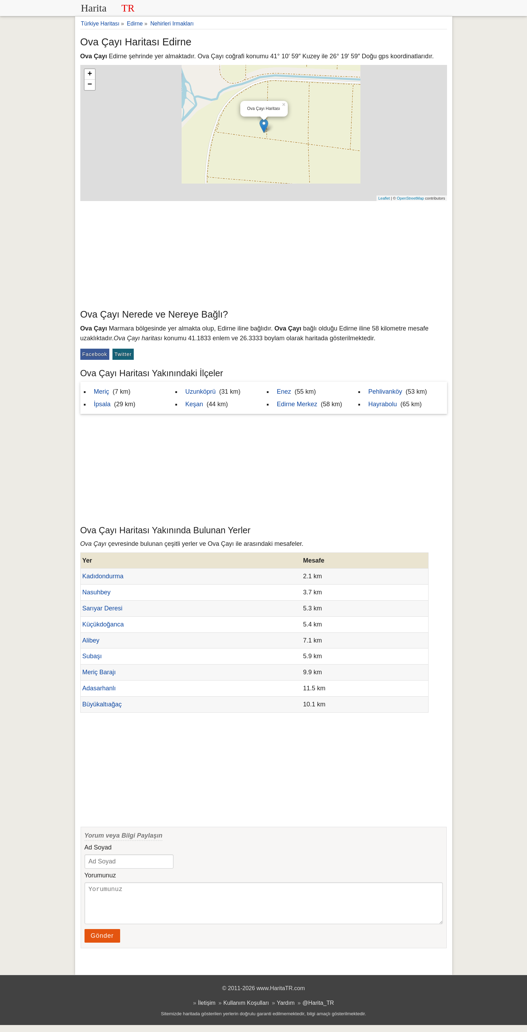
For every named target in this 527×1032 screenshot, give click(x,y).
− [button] (89, 85)
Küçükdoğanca (103, 624)
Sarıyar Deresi (102, 608)
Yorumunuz (100, 875)
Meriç (101, 391)
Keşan (194, 404)
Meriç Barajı (99, 672)
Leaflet (384, 198)
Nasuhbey (96, 592)
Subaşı (92, 656)
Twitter (123, 354)
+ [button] (89, 74)
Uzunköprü (200, 391)
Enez (284, 391)
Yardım (286, 1010)
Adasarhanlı (99, 688)
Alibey (91, 640)
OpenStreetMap (410, 198)
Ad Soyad (98, 847)
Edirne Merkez (297, 404)
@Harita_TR (318, 1010)
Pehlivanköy (385, 391)
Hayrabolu (382, 404)
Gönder (102, 942)
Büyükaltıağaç (102, 704)
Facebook (94, 354)
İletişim (206, 1010)
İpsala (102, 404)
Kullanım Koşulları (246, 1010)
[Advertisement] (263, 253)
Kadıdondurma (103, 576)
